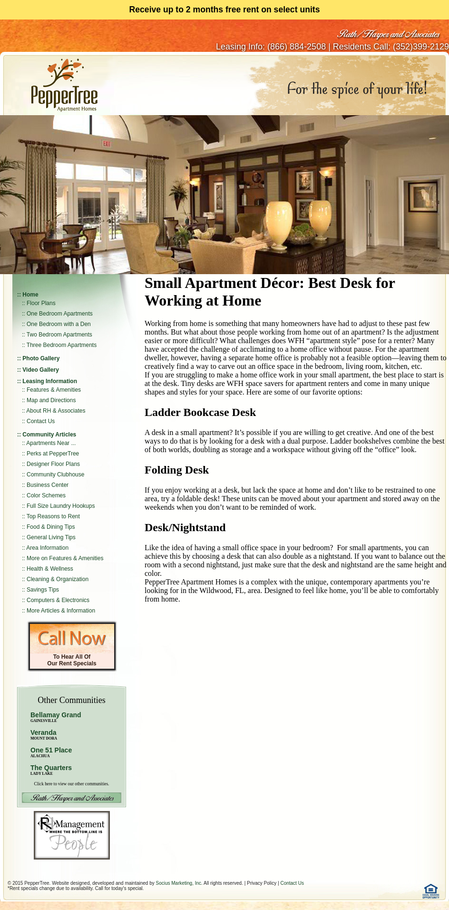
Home (30, 294)
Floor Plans (41, 303)
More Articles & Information (61, 610)
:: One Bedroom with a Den (56, 324)
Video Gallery (40, 369)
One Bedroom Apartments (60, 313)
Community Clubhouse (55, 474)
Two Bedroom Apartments (59, 334)
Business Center (47, 485)
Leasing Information (49, 381)
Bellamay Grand (55, 717)
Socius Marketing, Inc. (179, 883)
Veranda (43, 735)
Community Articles (49, 434)
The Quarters (51, 768)
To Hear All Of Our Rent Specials (71, 660)
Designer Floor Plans (53, 464)
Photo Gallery (40, 358)
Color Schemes (46, 495)
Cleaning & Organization (57, 579)
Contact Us (41, 421)
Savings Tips (43, 589)
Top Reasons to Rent (53, 516)
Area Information (47, 547)
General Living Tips (51, 537)
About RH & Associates (55, 410)
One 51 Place (51, 750)
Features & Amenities (54, 389)
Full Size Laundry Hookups (61, 506)
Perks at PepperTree (53, 453)
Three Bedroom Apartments (62, 345)
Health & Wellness (50, 568)
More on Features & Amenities (65, 558)
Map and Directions (51, 400)
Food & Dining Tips (51, 527)
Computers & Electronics (58, 600)
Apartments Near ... (51, 443)
